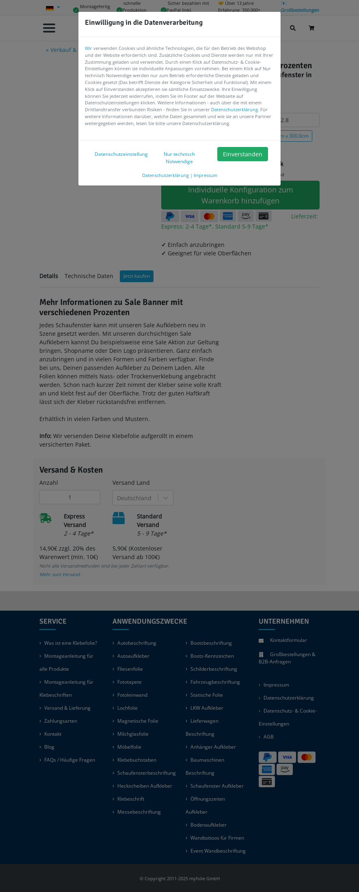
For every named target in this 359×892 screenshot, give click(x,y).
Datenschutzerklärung (234, 109)
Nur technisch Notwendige (179, 158)
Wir (88, 48)
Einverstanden (242, 154)
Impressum (205, 175)
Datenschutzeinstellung (118, 154)
